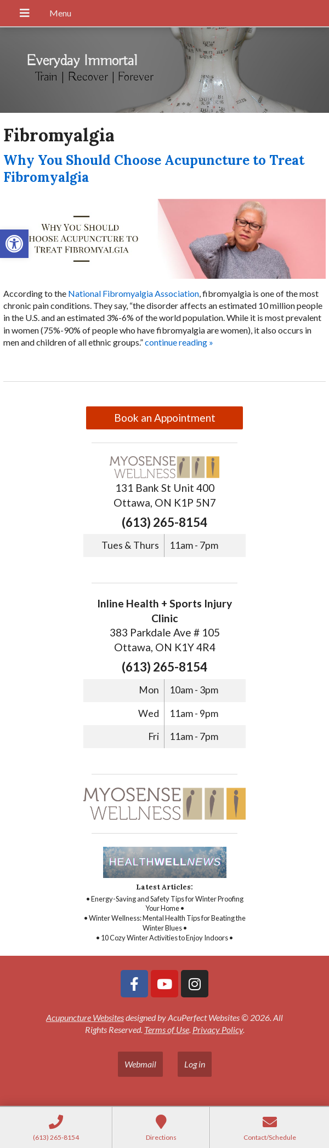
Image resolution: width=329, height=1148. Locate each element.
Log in (194, 1064)
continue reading (179, 342)
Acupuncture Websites (85, 1017)
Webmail (140, 1064)
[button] (14, 243)
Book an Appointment (164, 417)
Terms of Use (166, 1029)
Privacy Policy (217, 1029)
